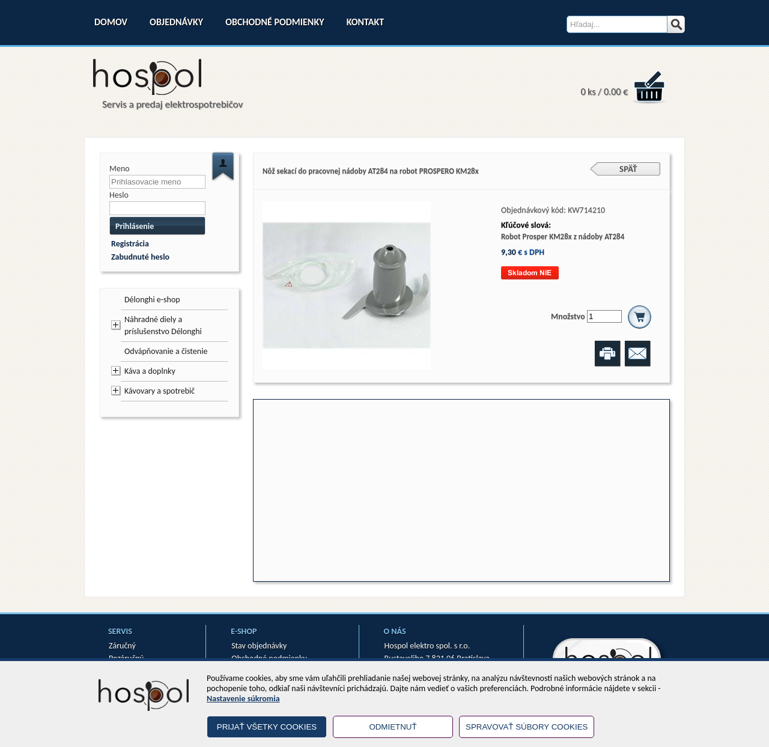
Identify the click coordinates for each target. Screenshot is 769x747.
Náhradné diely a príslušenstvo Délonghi (163, 325)
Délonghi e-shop (152, 299)
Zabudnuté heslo (140, 257)
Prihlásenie (134, 226)
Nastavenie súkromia (243, 699)
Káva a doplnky (149, 371)
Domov (110, 22)
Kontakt (365, 22)
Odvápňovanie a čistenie (165, 351)
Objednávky (176, 22)
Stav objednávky (259, 646)
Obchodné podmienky (274, 22)
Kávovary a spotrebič (159, 391)
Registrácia (130, 244)
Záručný (122, 646)
